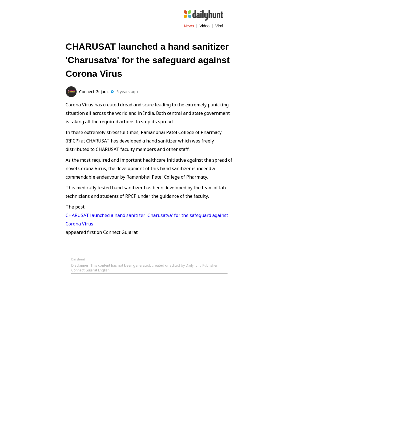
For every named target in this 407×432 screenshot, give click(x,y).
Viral (219, 26)
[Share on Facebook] (205, 91)
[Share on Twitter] (216, 91)
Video (205, 26)
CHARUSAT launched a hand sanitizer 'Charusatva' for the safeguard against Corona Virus (147, 219)
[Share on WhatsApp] (228, 91)
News (189, 26)
